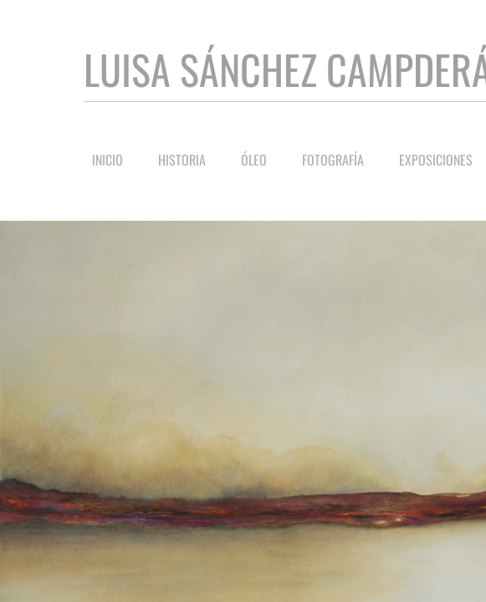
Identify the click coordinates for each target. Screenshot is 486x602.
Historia (182, 160)
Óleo (254, 160)
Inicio (107, 160)
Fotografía (333, 160)
